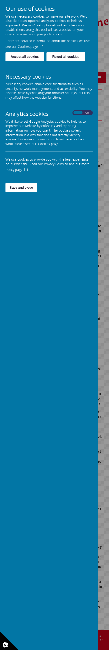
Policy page (16, 169)
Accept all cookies (25, 56)
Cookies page (30, 46)
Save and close (21, 187)
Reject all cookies (65, 56)
